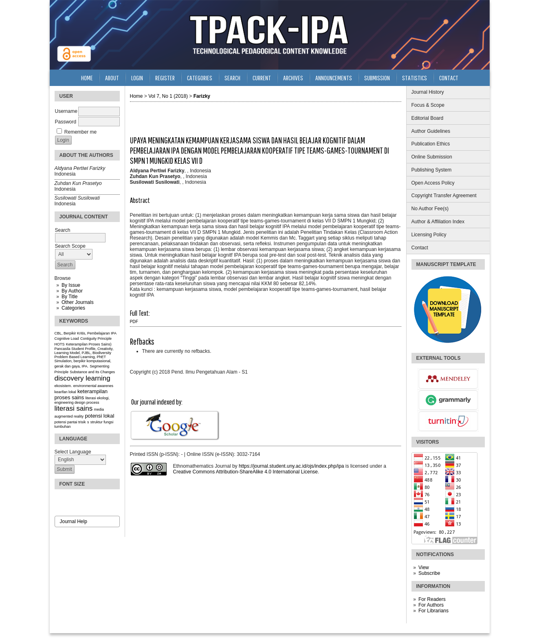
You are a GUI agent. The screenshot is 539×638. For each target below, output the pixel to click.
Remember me (80, 132)
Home (87, 77)
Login (137, 77)
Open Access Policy (433, 183)
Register (165, 77)
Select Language (73, 452)
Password (66, 122)
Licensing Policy (429, 235)
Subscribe (429, 573)
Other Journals (78, 302)
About (112, 77)
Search (232, 77)
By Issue (71, 285)
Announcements (333, 77)
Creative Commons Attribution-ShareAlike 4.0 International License (245, 472)
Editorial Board (427, 118)
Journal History (427, 92)
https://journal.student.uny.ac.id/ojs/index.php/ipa (291, 466)
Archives (293, 77)
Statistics (414, 77)
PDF (134, 321)
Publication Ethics (430, 144)
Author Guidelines (430, 131)
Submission (377, 77)
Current (262, 77)
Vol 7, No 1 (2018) (168, 96)
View (423, 567)
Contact (419, 248)
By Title (69, 296)
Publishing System (431, 170)
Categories (73, 308)
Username (66, 111)
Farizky (202, 96)
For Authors (431, 605)
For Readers (432, 599)
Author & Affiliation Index (438, 221)
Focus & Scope (427, 105)
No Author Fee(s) (430, 208)
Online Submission (431, 157)
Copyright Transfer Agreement (444, 195)
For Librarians (433, 611)
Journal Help (73, 521)
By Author (72, 291)
